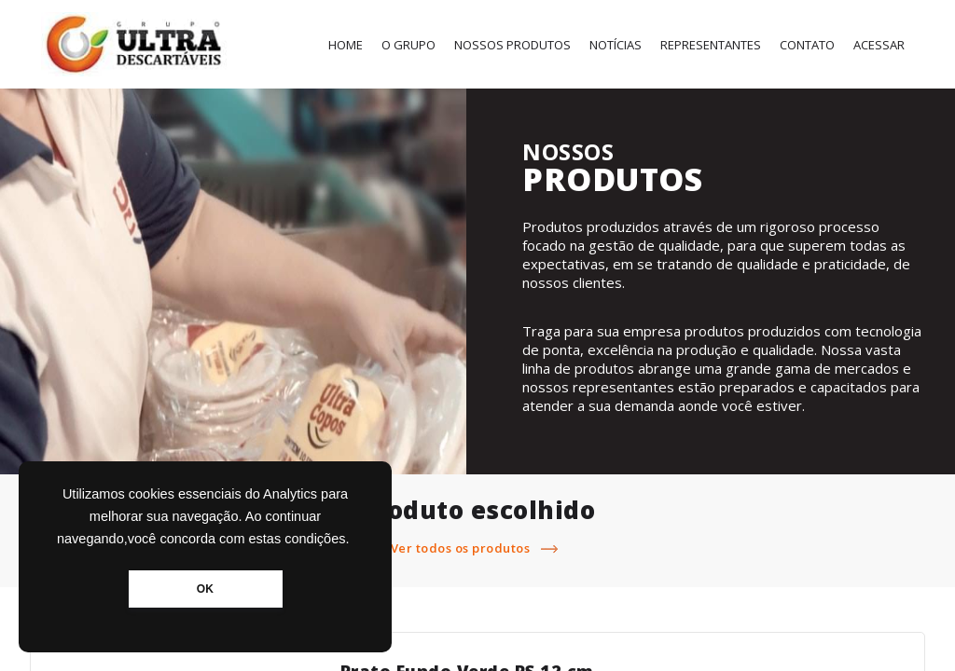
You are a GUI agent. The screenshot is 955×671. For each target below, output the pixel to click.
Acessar (879, 44)
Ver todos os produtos (478, 548)
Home (345, 44)
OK (205, 589)
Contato (807, 44)
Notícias (615, 44)
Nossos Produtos (512, 44)
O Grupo (408, 44)
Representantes (710, 44)
